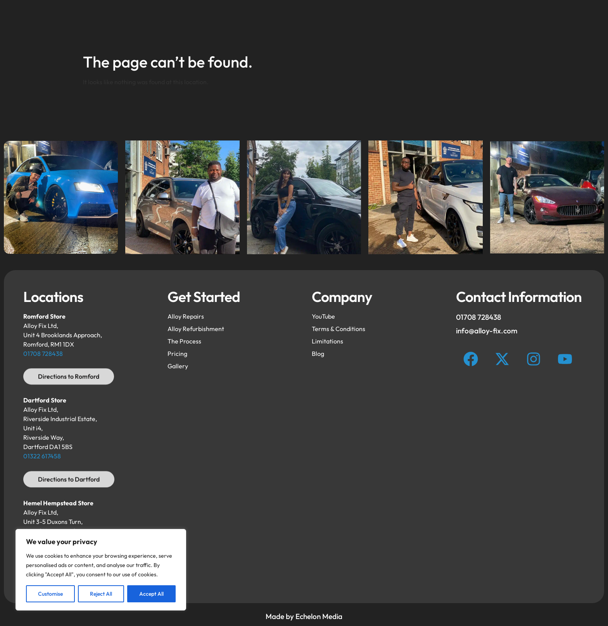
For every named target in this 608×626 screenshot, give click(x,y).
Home (175, 24)
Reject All (101, 593)
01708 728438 (43, 353)
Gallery (362, 24)
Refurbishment (228, 24)
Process (407, 24)
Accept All (151, 593)
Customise (50, 593)
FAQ (323, 24)
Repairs (283, 24)
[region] (101, 569)
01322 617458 (42, 456)
